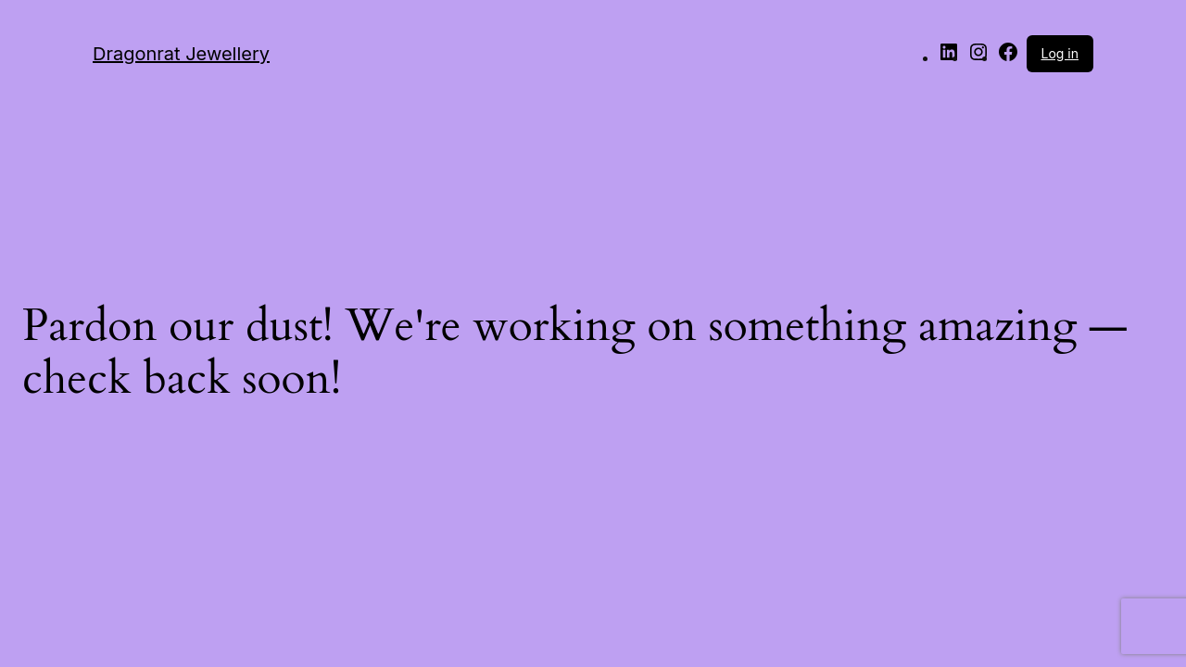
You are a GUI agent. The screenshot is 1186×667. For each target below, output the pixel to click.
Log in (1060, 53)
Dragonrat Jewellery (181, 54)
